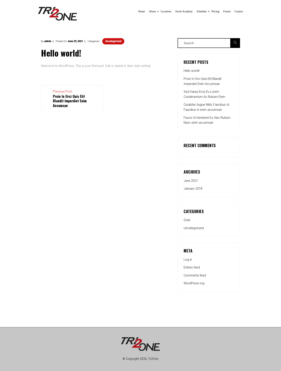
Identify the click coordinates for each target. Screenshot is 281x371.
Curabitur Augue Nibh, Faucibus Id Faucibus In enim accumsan (206, 107)
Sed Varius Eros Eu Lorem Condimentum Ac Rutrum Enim (204, 94)
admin (47, 41)
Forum (226, 11)
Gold (187, 220)
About (153, 12)
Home (141, 11)
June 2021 (191, 181)
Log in (188, 259)
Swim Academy (184, 11)
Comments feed (195, 275)
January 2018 (193, 188)
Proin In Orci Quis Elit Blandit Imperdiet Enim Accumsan (202, 81)
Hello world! (191, 71)
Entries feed (192, 267)
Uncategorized (113, 41)
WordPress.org (194, 283)
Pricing (215, 11)
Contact (238, 11)
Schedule (202, 12)
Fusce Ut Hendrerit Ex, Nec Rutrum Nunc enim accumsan (207, 120)
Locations (166, 11)
